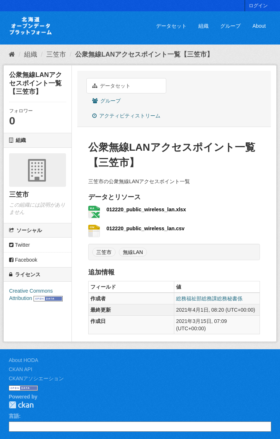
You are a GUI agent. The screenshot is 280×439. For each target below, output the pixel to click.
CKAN (21, 405)
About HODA (23, 360)
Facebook (23, 260)
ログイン (258, 5)
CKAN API (20, 369)
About (259, 26)
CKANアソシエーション (36, 378)
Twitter (19, 245)
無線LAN (133, 252)
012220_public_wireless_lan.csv (145, 228)
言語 (14, 416)
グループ (230, 26)
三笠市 (56, 54)
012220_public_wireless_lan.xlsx (146, 209)
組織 (203, 26)
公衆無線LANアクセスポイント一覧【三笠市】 (144, 54)
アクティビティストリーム (126, 116)
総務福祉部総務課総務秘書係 (209, 298)
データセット (171, 26)
